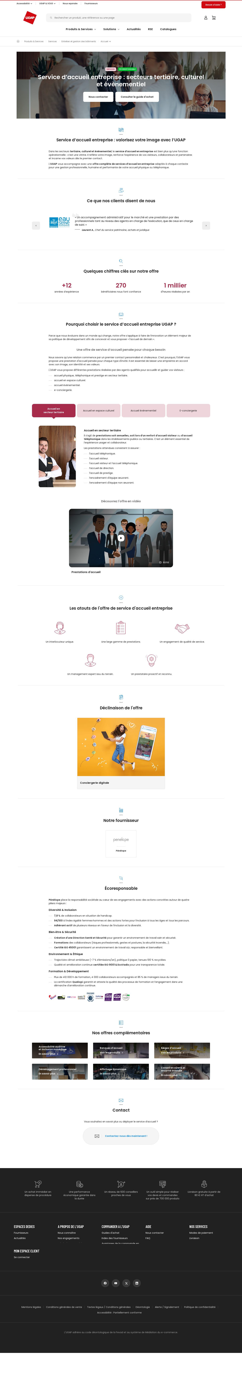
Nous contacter (98, 97)
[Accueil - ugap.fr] (30, 17)
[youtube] (116, 1309)
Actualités (20, 1238)
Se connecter (22, 1278)
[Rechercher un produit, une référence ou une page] (119, 17)
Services (52, 41)
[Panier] (214, 17)
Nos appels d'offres (69, 1249)
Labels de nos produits (71, 1243)
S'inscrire (19, 1283)
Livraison (194, 1238)
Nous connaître (67, 1232)
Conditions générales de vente (64, 1333)
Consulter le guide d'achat (137, 97)
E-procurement (111, 1252)
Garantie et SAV (198, 1249)
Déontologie (143, 1333)
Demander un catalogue (116, 1257)
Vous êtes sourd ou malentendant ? (157, 1254)
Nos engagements (68, 1238)
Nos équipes (65, 1254)
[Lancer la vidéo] (121, 538)
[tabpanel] (121, 456)
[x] (126, 1309)
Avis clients (108, 1263)
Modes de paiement (201, 1232)
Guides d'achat (110, 1232)
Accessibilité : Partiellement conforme (119, 1338)
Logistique (195, 1243)
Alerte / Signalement (167, 1333)
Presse (17, 1243)
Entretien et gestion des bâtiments (78, 41)
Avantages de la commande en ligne (120, 1245)
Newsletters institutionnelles (30, 1254)
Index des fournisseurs (115, 1238)
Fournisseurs (91, 3)
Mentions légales (31, 1333)
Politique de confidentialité (200, 1333)
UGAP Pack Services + (201, 1254)
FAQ (148, 1238)
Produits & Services (34, 41)
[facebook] (105, 1309)
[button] (24, 3)
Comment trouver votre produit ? (164, 1245)
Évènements (21, 1249)
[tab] (54, 410)
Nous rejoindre (66, 1259)
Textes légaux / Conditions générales (109, 1333)
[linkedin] (137, 1309)
